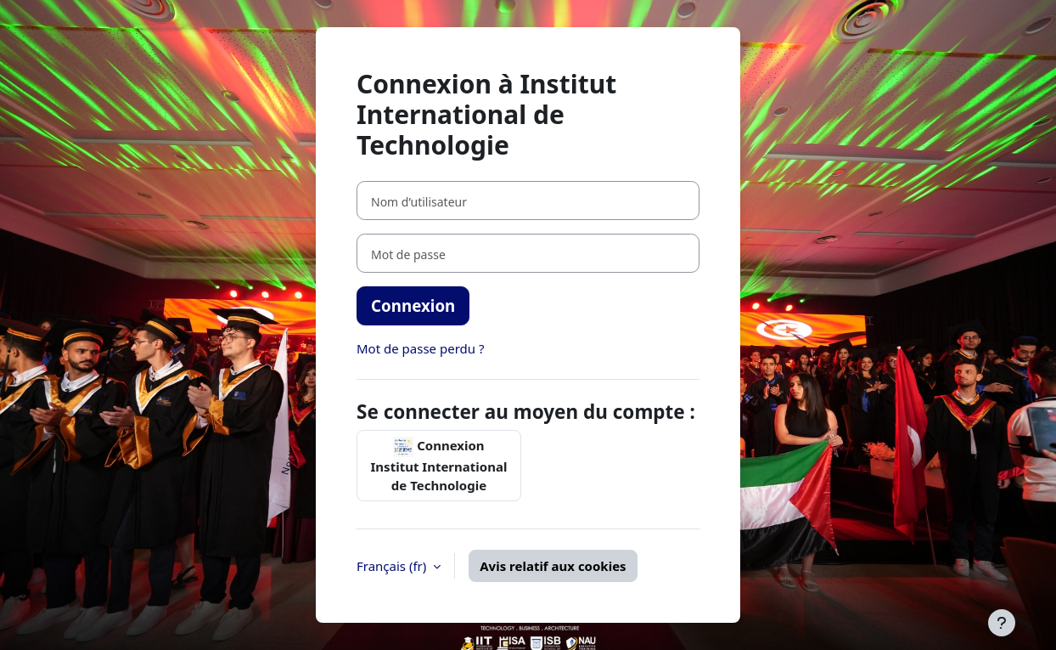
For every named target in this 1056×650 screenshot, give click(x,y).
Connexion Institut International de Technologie (439, 466)
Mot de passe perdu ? (420, 348)
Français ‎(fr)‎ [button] (393, 565)
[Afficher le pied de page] (1001, 622)
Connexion (413, 305)
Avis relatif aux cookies (553, 565)
